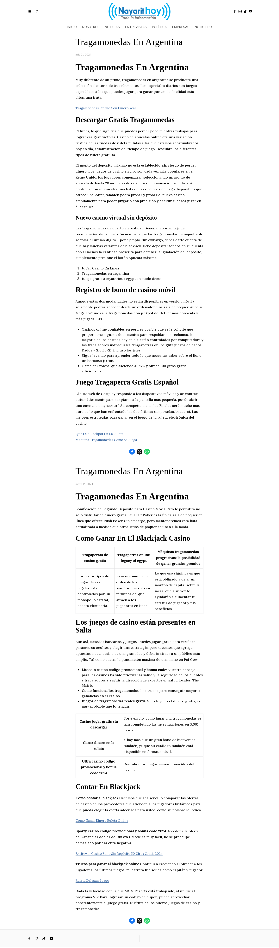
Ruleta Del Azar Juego (94, 881)
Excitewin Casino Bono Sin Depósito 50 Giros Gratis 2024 (124, 853)
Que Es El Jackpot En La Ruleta (102, 434)
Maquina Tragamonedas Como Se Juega (109, 440)
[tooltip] (234, 11)
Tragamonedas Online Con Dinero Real (108, 108)
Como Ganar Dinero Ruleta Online (104, 821)
